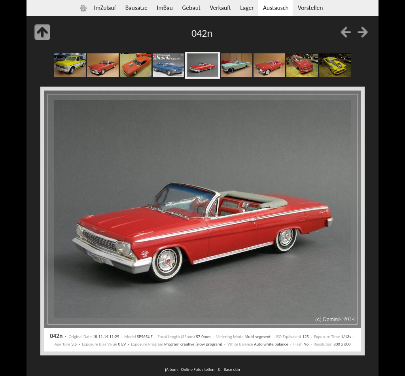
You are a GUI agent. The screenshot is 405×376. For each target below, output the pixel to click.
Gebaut (191, 7)
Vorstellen (310, 7)
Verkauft (220, 7)
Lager (247, 7)
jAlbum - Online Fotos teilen (189, 369)
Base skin (232, 369)
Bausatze (136, 7)
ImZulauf (105, 7)
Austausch (276, 7)
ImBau (165, 7)
